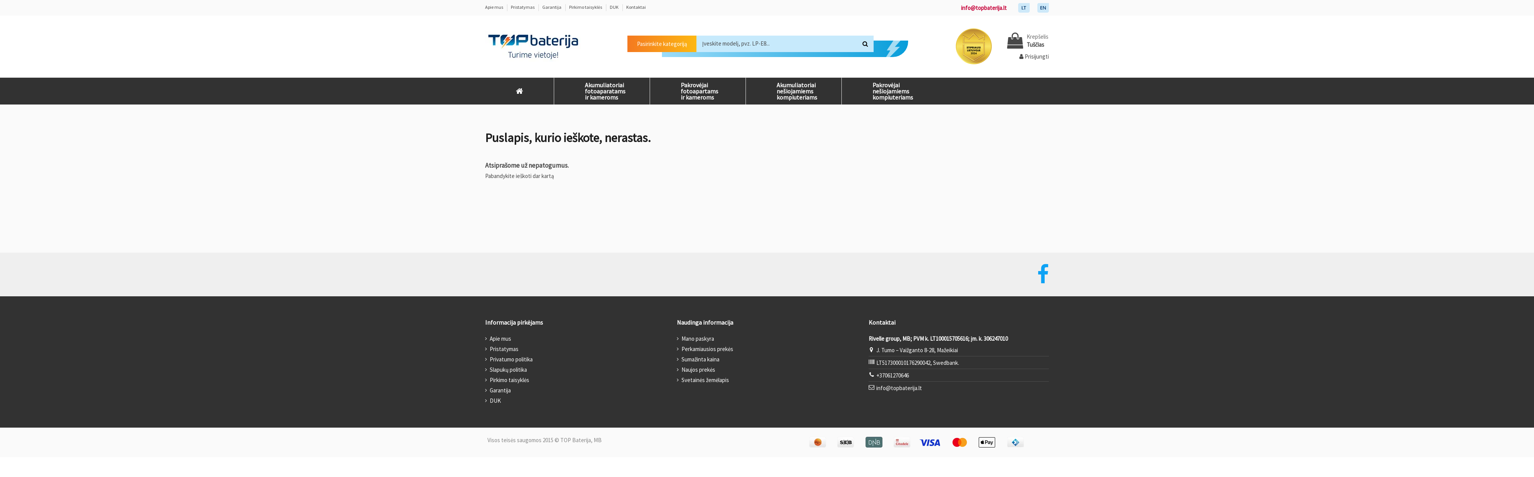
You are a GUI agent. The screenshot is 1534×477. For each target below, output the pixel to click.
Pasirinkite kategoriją (662, 43)
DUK (614, 7)
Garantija (552, 7)
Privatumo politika (511, 359)
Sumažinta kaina (700, 359)
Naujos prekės (698, 369)
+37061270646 (892, 375)
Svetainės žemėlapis (705, 380)
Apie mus (494, 7)
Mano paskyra (697, 338)
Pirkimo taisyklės (586, 7)
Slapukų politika (508, 369)
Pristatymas (523, 7)
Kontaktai (636, 7)
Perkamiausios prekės (707, 349)
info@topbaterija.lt (984, 7)
